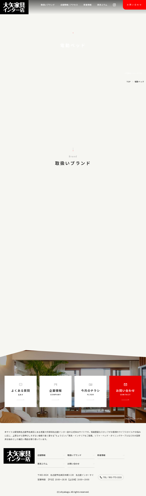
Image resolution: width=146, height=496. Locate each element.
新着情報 (88, 4)
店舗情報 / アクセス (69, 4)
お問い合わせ (134, 4)
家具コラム (102, 4)
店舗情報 (51, 455)
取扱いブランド (48, 4)
